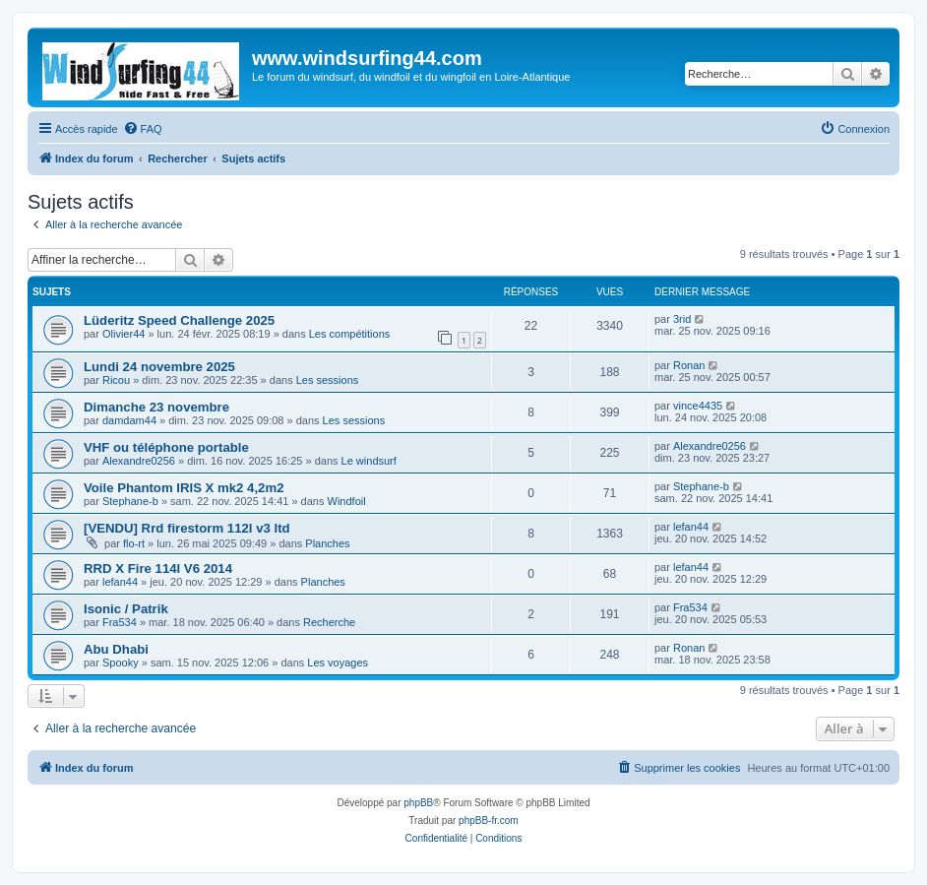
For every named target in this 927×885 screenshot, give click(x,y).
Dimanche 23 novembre (156, 407)
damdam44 (129, 420)
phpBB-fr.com (489, 820)
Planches (327, 543)
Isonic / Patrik (126, 608)
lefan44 (691, 527)
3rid (682, 319)
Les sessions (327, 380)
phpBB (418, 802)
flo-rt (134, 543)
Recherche (329, 622)
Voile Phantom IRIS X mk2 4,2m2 (184, 487)
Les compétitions (350, 334)
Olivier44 (123, 334)
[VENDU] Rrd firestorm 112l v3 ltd (187, 528)
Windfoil (347, 501)
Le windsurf (369, 461)
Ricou (116, 380)
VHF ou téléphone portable (166, 447)
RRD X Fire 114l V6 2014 (158, 568)
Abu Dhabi (116, 649)
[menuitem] (142, 129)
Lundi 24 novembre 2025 (159, 366)
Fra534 (119, 622)
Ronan (689, 365)
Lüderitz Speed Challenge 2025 (179, 320)
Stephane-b (130, 501)
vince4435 (697, 405)
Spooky (120, 662)
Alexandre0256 (138, 461)
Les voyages (337, 662)
